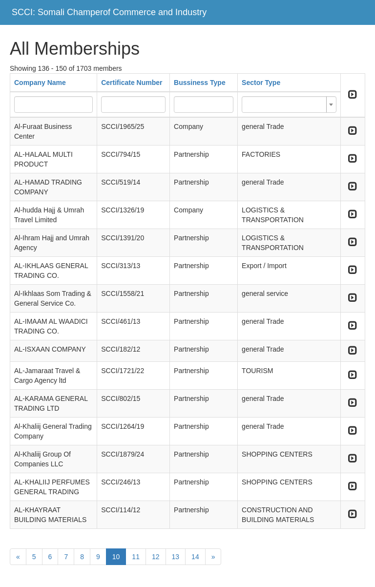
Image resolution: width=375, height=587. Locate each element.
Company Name (40, 82)
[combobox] (289, 104)
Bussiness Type (200, 82)
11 (136, 557)
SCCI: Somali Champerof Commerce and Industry (109, 12)
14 (195, 557)
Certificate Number (131, 82)
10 (116, 557)
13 (176, 557)
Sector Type (261, 82)
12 (156, 557)
